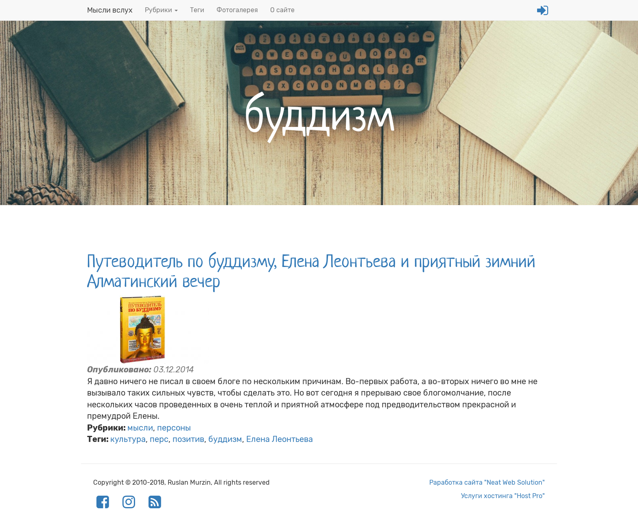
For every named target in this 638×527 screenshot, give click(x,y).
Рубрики (161, 10)
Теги (197, 10)
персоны (174, 428)
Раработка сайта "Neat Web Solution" (487, 482)
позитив (188, 439)
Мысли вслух (110, 10)
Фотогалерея (237, 10)
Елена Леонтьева (279, 439)
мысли (140, 428)
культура (128, 439)
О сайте (282, 10)
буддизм (225, 439)
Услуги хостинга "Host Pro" (503, 496)
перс (159, 439)
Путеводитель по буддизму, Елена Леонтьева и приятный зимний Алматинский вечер (311, 271)
